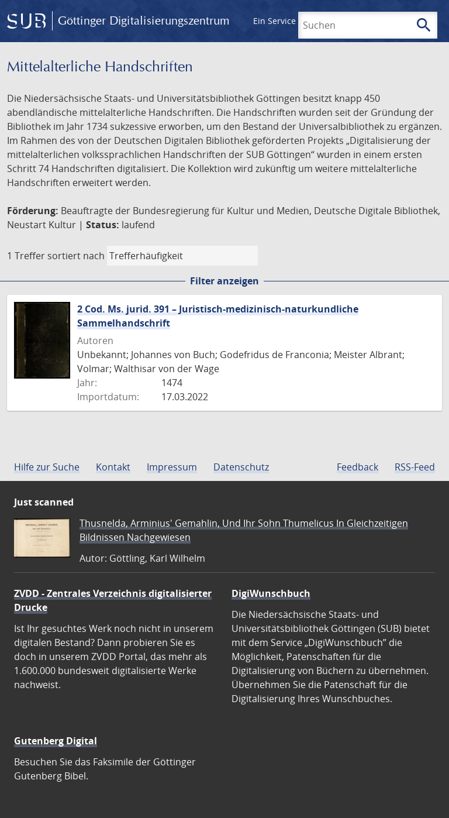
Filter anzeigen (224, 280)
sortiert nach (76, 255)
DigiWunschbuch (271, 593)
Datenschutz (241, 466)
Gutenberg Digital (55, 740)
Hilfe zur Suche (47, 466)
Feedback (357, 466)
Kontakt (113, 466)
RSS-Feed (415, 466)
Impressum (172, 466)
